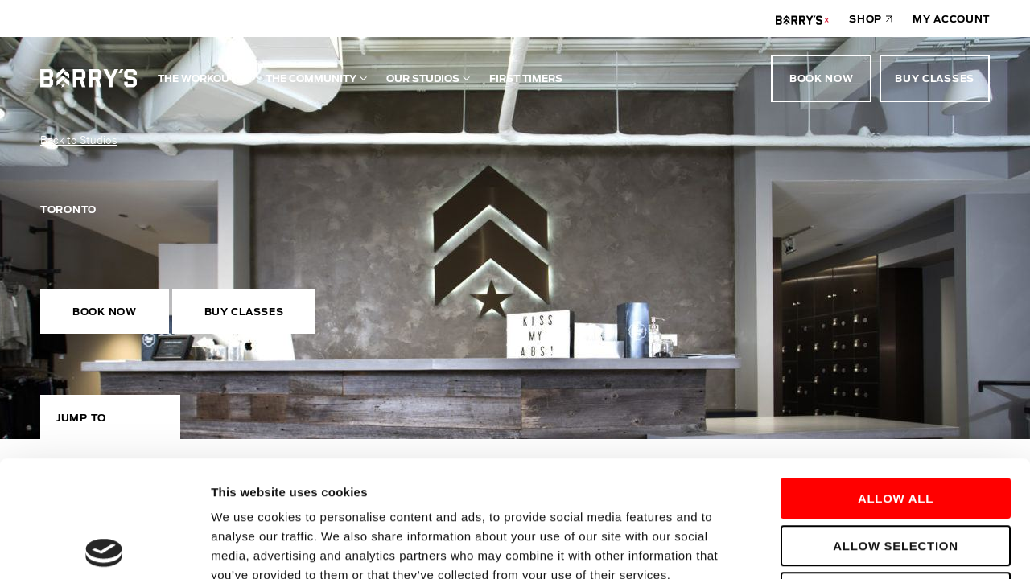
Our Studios (422, 78)
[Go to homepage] (88, 78)
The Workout (197, 78)
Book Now (821, 78)
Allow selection (895, 430)
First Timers (525, 78)
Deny (895, 476)
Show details (844, 547)
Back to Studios (78, 140)
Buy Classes (934, 78)
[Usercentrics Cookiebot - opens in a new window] (104, 548)
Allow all (895, 382)
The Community (311, 78)
